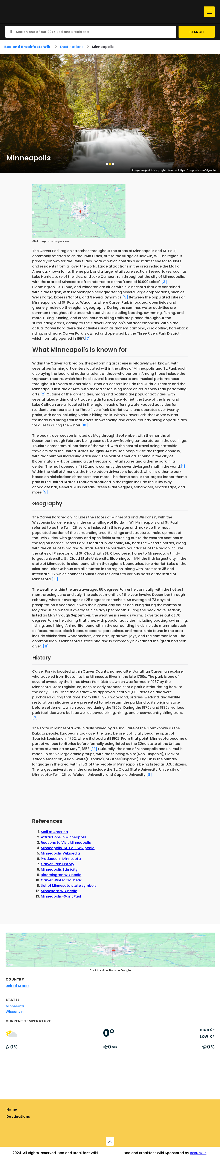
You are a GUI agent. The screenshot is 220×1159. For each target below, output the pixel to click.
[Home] (103, 12)
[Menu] (209, 11)
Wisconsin (14, 1011)
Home (11, 1109)
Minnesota (15, 1006)
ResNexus (198, 1152)
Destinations (18, 1116)
